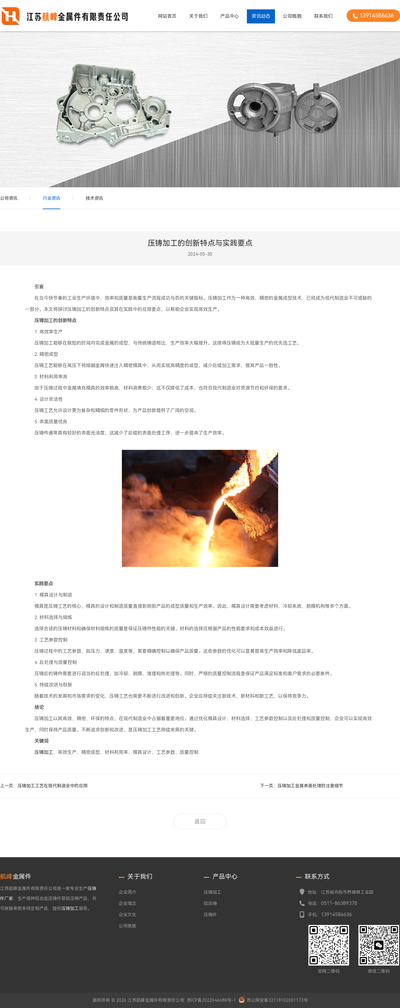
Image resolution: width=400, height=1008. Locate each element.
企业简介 (127, 892)
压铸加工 (43, 752)
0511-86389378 (339, 903)
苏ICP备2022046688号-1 (211, 1000)
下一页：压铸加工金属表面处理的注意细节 (301, 785)
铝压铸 (210, 903)
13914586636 (336, 914)
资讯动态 (261, 16)
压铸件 (210, 914)
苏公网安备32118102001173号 (277, 1000)
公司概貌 (292, 16)
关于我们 (198, 16)
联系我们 (323, 16)
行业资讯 (51, 198)
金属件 (15, 876)
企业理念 (127, 903)
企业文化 (127, 914)
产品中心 (229, 16)
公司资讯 (9, 198)
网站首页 (167, 16)
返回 (200, 821)
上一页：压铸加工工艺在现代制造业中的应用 (44, 785)
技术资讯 (94, 198)
